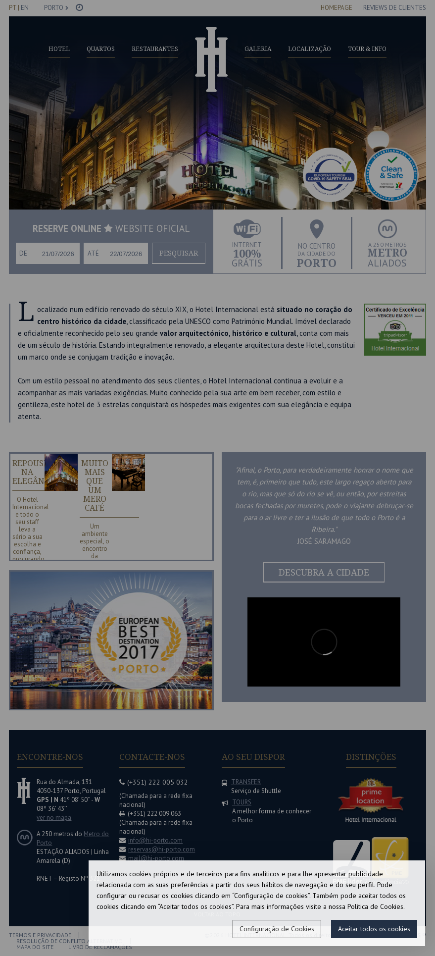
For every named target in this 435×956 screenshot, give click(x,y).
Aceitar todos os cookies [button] (374, 928)
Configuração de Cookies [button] (277, 928)
